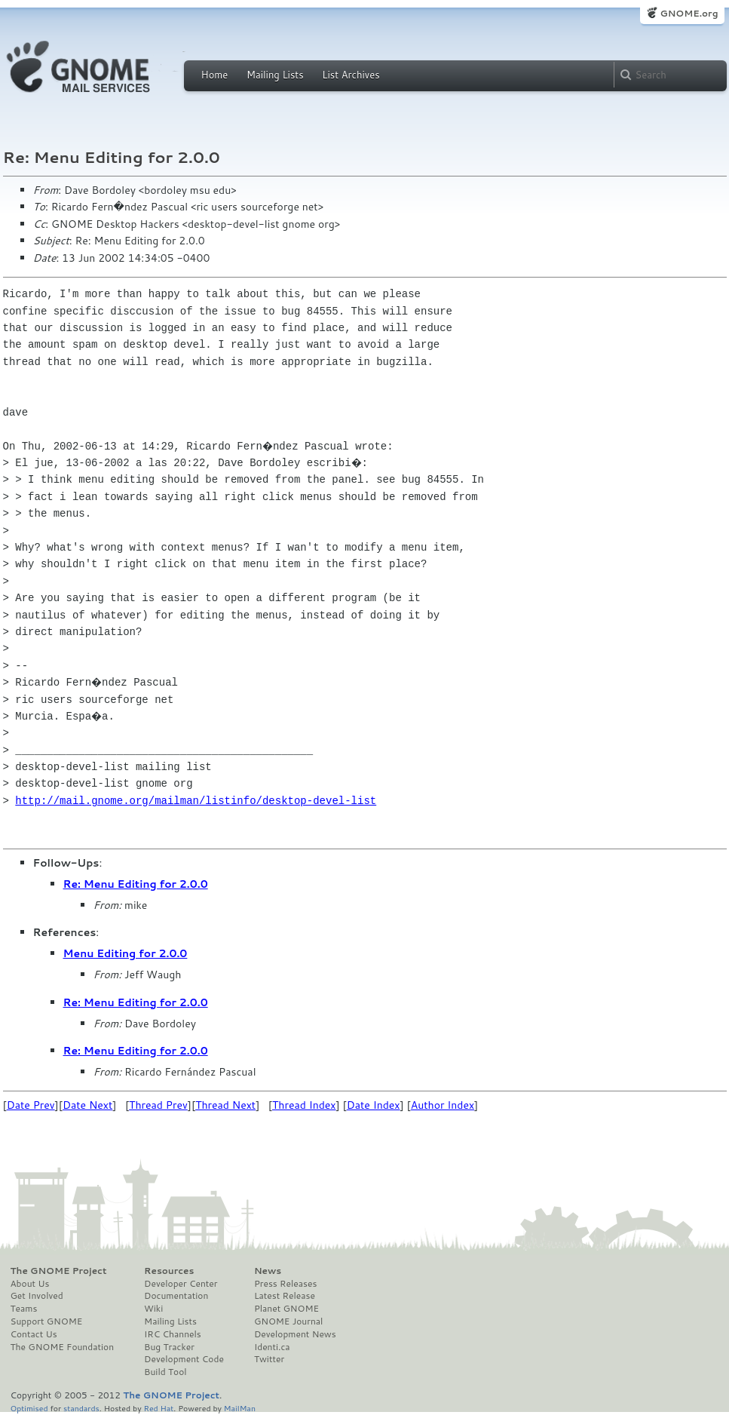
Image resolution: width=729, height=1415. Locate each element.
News (267, 1271)
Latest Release (284, 1296)
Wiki (153, 1309)
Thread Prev (158, 1105)
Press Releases (285, 1284)
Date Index (373, 1105)
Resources (169, 1271)
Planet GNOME (286, 1309)
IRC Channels (172, 1334)
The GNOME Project (59, 1271)
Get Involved (37, 1296)
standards (81, 1407)
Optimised (29, 1407)
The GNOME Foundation (63, 1347)
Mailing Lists (275, 74)
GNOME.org (689, 13)
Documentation (176, 1296)
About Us (30, 1284)
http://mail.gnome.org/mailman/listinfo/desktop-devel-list (195, 800)
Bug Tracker (169, 1347)
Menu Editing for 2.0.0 (125, 953)
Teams (24, 1309)
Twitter (269, 1359)
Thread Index (304, 1105)
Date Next (87, 1105)
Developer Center (180, 1284)
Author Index (442, 1105)
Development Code (184, 1359)
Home (214, 74)
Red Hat (158, 1407)
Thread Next (225, 1105)
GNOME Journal (288, 1321)
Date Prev (31, 1105)
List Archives (350, 74)
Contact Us (34, 1334)
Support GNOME (47, 1321)
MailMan (240, 1407)
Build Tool (165, 1372)
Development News (295, 1334)
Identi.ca (272, 1347)
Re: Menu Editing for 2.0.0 (135, 884)
